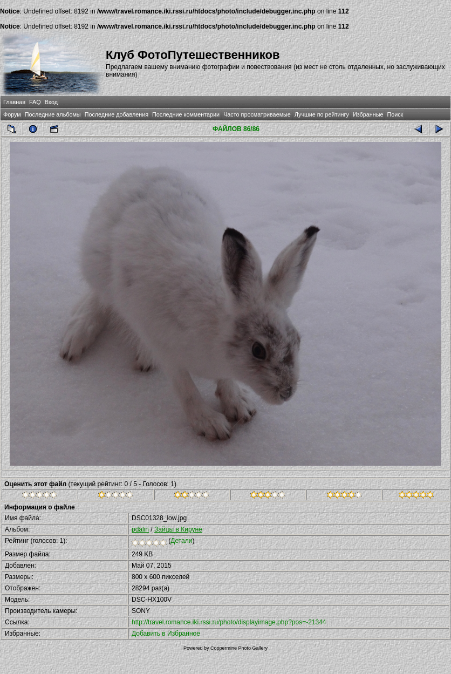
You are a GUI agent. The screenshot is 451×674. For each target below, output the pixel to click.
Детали (181, 540)
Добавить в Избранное (166, 633)
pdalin (140, 529)
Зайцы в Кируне (178, 529)
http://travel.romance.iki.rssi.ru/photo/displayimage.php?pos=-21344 (229, 622)
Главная (14, 102)
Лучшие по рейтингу (322, 114)
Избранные (368, 114)
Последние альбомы (53, 114)
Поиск (395, 114)
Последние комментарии (186, 114)
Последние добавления (116, 114)
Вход (51, 102)
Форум (12, 114)
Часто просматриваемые (257, 114)
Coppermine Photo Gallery (239, 648)
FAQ (35, 102)
